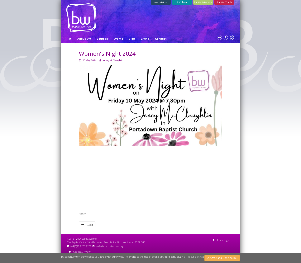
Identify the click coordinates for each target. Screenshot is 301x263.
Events (118, 39)
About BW (84, 39)
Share (82, 214)
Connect (161, 39)
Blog (132, 39)
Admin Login (221, 240)
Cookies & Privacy (79, 251)
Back (87, 225)
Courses (102, 39)
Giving (145, 39)
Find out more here (195, 257)
